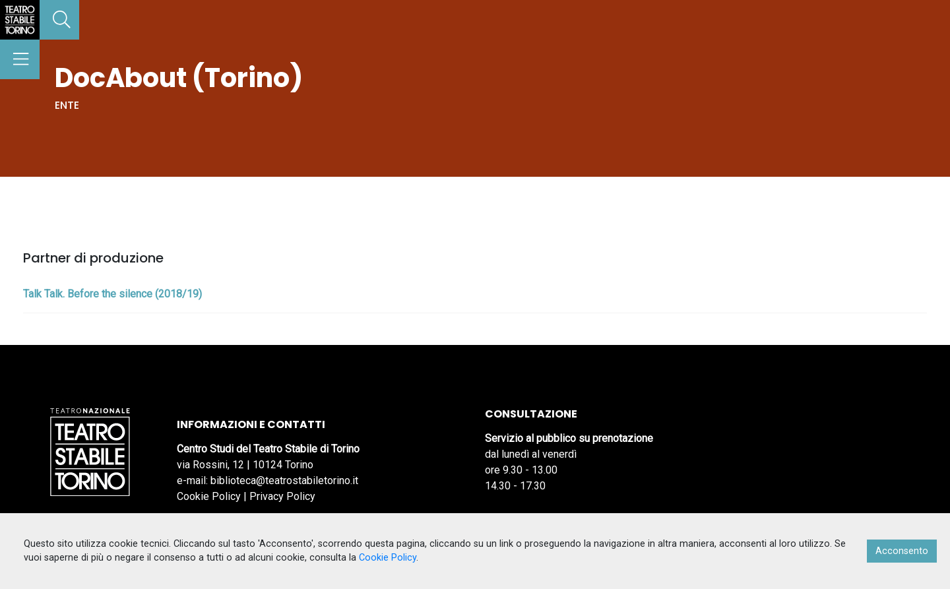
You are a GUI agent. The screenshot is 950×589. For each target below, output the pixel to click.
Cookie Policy (209, 496)
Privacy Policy (282, 496)
